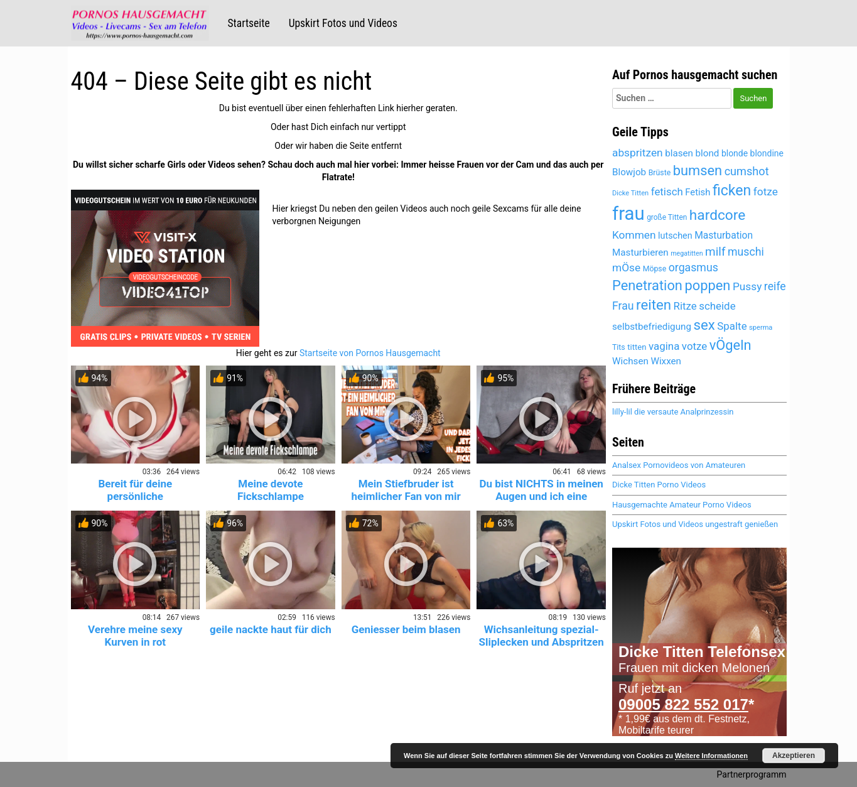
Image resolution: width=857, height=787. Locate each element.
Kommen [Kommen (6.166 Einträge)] (634, 235)
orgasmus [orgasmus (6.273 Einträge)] (693, 267)
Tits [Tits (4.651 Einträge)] (618, 347)
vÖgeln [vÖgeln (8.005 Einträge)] (730, 345)
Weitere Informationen (711, 755)
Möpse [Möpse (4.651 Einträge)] (655, 268)
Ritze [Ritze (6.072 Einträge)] (685, 306)
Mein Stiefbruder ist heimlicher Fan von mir (406, 489)
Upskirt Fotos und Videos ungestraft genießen (695, 524)
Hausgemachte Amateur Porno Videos (682, 504)
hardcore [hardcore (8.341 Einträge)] (717, 215)
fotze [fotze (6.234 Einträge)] (765, 191)
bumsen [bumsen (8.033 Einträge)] (697, 170)
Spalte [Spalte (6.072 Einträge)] (732, 326)
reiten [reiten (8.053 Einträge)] (653, 304)
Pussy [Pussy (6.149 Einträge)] (747, 286)
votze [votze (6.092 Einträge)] (694, 346)
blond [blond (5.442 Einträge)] (708, 153)
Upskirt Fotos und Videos (343, 23)
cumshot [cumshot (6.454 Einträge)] (747, 171)
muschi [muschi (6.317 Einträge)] (746, 252)
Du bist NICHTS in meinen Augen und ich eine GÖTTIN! (541, 496)
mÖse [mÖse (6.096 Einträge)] (626, 267)
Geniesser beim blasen (406, 629)
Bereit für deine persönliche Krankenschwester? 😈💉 (135, 496)
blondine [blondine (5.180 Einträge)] (767, 153)
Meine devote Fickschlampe (270, 489)
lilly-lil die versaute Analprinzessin (672, 411)
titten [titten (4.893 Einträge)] (636, 347)
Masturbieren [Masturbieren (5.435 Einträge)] (640, 252)
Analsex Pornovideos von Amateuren (678, 465)
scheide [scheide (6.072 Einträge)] (717, 306)
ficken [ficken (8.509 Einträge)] (732, 190)
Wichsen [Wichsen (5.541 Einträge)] (630, 361)
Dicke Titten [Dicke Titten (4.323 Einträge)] (630, 193)
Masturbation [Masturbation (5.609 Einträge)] (723, 235)
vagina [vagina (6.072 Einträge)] (664, 346)
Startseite (249, 23)
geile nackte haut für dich (270, 629)
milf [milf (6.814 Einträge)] (715, 251)
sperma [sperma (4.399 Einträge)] (760, 327)
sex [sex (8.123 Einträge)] (704, 325)
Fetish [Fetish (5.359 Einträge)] (697, 192)
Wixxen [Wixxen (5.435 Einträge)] (665, 361)
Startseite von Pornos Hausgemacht (370, 353)
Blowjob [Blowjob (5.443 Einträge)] (629, 172)
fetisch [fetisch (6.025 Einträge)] (667, 191)
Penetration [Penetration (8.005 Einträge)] (647, 285)
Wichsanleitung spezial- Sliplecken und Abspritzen (541, 635)
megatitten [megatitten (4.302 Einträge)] (687, 253)
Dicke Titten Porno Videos (659, 484)
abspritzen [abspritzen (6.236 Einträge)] (637, 152)
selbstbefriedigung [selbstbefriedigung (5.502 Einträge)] (651, 326)
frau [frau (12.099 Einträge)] (628, 213)
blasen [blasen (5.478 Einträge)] (679, 153)
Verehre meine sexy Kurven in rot (135, 635)
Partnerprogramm (752, 774)
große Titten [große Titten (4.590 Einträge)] (667, 217)
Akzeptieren (793, 755)
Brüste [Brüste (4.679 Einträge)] (660, 172)
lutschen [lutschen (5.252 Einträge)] (675, 236)
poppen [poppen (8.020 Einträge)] (707, 285)
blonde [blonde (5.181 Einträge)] (734, 153)
